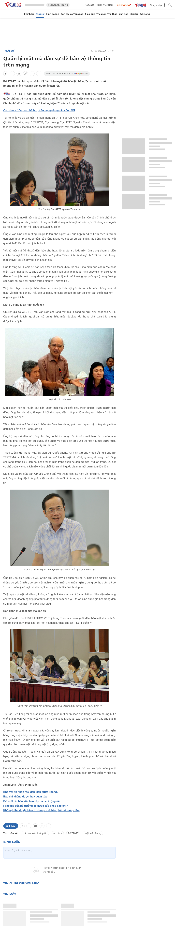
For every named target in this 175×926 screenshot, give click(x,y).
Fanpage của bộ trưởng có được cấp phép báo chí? (35, 805)
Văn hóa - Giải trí (128, 14)
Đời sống (145, 14)
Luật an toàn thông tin (35, 833)
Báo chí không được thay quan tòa (25, 796)
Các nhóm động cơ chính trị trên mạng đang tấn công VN (39, 110)
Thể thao (112, 14)
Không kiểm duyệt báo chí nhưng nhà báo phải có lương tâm (41, 810)
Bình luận (10, 826)
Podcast (89, 4)
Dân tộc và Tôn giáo (72, 14)
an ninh (57, 833)
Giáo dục (90, 14)
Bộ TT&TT (73, 833)
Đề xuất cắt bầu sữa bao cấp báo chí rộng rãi (31, 801)
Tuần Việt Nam (105, 4)
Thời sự (40, 14)
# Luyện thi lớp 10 (58, 4)
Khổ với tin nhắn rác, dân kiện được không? (30, 792)
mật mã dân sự (93, 833)
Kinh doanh (52, 14)
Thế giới (101, 14)
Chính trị (29, 14)
